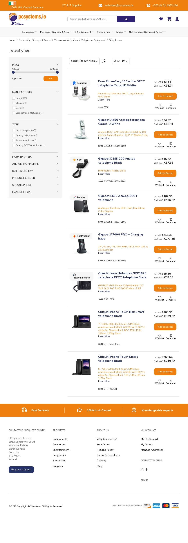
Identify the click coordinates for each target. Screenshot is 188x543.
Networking (59, 460)
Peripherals (59, 455)
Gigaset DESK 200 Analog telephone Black (116, 161)
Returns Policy (105, 450)
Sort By (75, 60)
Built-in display (22, 171)
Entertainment (61, 450)
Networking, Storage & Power (35, 40)
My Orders (147, 444)
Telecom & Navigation (66, 40)
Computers (59, 444)
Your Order (103, 444)
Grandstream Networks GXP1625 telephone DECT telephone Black (122, 275)
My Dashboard (149, 439)
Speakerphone (21, 185)
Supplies (58, 466)
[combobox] (92, 19)
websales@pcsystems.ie (119, 5)
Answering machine (25, 164)
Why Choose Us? (107, 439)
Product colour (23, 178)
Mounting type (22, 157)
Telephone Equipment (94, 40)
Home (12, 40)
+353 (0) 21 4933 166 (165, 5)
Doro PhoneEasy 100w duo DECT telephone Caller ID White (121, 83)
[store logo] (27, 17)
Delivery (101, 460)
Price (15, 65)
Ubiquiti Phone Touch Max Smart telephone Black (121, 314)
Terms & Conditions (108, 455)
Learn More (104, 99)
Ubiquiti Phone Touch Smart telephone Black (118, 359)
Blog (99, 466)
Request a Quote (21, 469)
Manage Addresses (152, 450)
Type (15, 124)
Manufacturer (22, 92)
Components (60, 439)
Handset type (21, 192)
